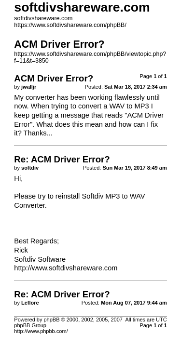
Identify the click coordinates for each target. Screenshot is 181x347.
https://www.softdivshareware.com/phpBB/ (70, 25)
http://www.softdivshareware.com (65, 268)
